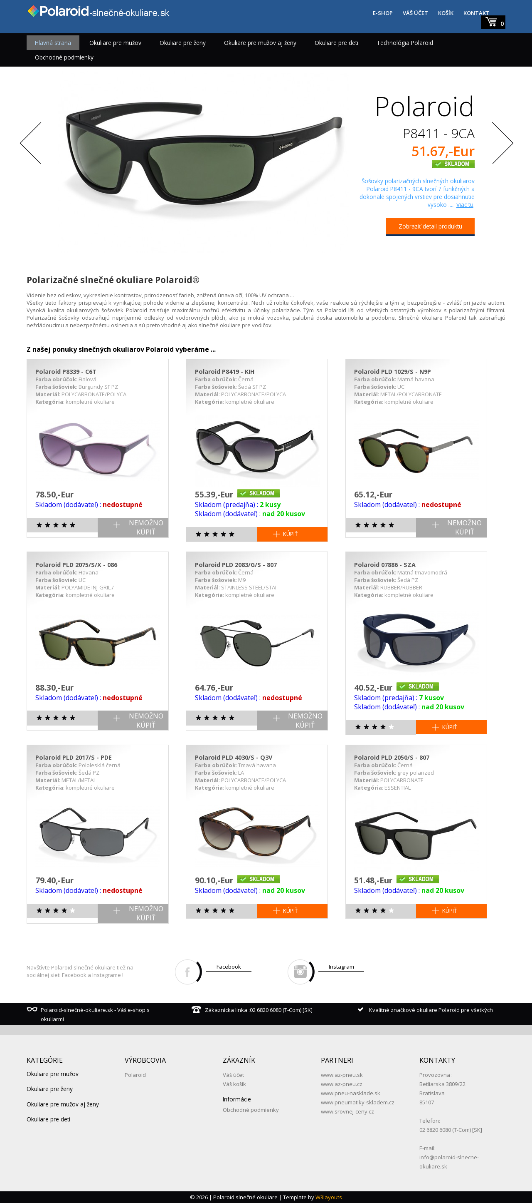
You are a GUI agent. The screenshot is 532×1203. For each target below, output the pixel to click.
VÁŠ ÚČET (415, 13)
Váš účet (233, 1075)
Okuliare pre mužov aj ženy (260, 43)
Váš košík (234, 1084)
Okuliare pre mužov (115, 43)
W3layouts (328, 1197)
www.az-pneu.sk (342, 1075)
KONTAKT (476, 13)
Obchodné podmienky (64, 57)
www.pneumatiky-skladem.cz (357, 1102)
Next (500, 145)
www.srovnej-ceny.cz (347, 1111)
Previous (31, 145)
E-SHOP (383, 13)
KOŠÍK (445, 13)
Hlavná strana (53, 43)
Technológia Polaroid (405, 43)
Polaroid (135, 1075)
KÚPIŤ (290, 534)
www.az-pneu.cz (341, 1084)
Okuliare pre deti (336, 43)
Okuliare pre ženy (183, 43)
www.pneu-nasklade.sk (350, 1093)
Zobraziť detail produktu (430, 226)
